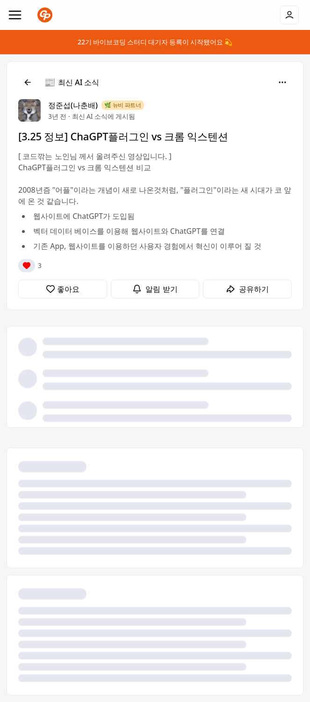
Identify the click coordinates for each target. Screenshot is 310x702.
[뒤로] (27, 82)
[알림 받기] (155, 289)
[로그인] (289, 15)
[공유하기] (247, 289)
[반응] (26, 265)
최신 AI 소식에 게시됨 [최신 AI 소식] (103, 116)
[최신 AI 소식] (72, 82)
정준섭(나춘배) (73, 105)
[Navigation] (14, 14)
